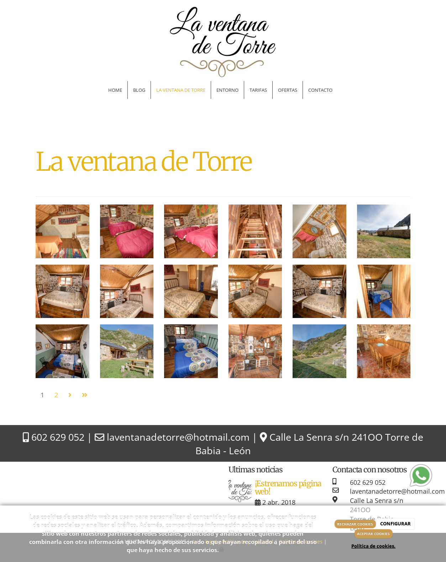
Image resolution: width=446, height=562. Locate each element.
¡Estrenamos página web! (288, 488)
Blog (139, 90)
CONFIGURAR (395, 523)
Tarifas (258, 90)
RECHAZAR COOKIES (355, 523)
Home (115, 90)
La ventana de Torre (180, 90)
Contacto (320, 90)
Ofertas (287, 90)
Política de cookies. (373, 546)
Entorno (227, 90)
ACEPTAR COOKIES (373, 533)
